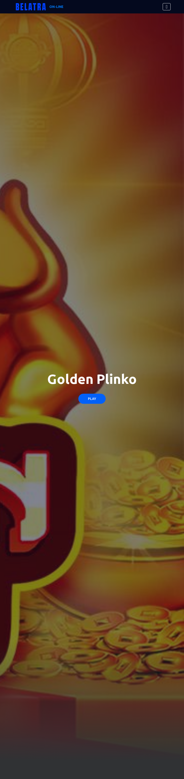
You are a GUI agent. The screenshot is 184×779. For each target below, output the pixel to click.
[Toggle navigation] (167, 6)
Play (92, 399)
